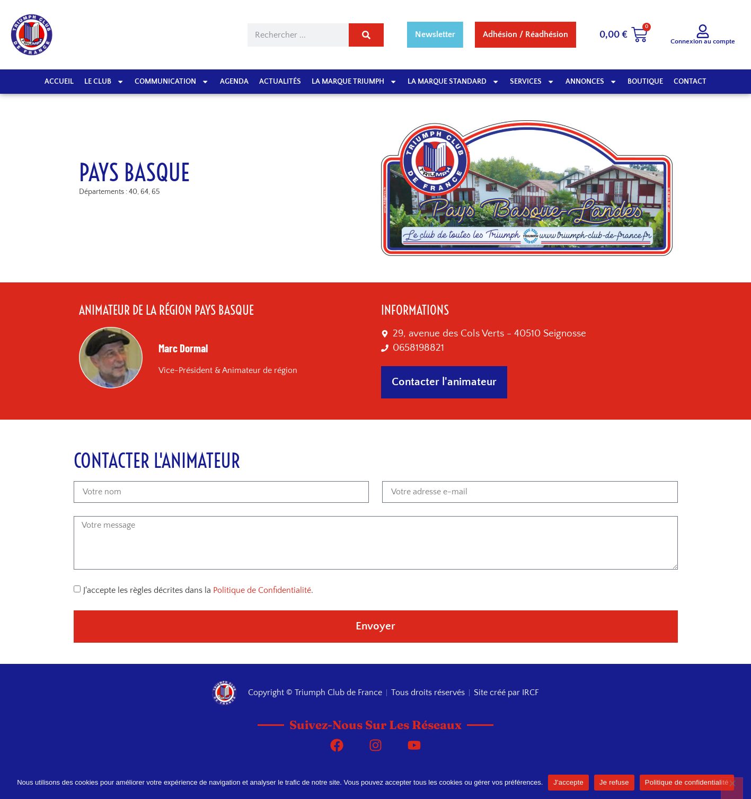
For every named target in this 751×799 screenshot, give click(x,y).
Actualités (280, 81)
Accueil (59, 81)
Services (532, 82)
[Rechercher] (366, 35)
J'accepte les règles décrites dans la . (198, 590)
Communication (172, 82)
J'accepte (568, 782)
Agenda (234, 81)
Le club (104, 82)
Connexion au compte (702, 41)
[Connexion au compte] (703, 31)
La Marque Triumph (354, 82)
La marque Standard (453, 82)
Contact (690, 81)
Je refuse (614, 782)
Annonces (591, 82)
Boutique (645, 81)
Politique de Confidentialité (262, 590)
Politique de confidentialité (687, 782)
